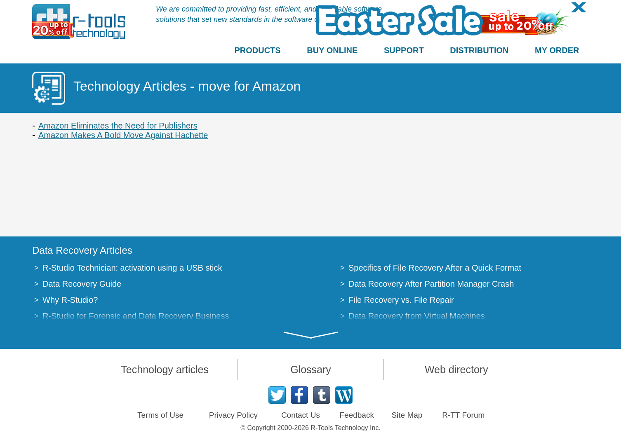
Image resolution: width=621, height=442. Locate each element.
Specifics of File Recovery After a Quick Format (434, 267)
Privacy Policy (233, 415)
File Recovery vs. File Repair (401, 299)
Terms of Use (160, 415)
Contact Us (300, 415)
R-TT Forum (463, 415)
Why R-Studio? (70, 299)
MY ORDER (557, 50)
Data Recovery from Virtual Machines (416, 315)
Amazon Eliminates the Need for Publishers (118, 125)
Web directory (456, 369)
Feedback (356, 415)
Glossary (310, 369)
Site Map (406, 415)
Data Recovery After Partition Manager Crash (431, 283)
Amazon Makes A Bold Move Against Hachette (123, 135)
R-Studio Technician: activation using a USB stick (132, 267)
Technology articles (165, 369)
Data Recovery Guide (81, 283)
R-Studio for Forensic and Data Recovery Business (135, 315)
